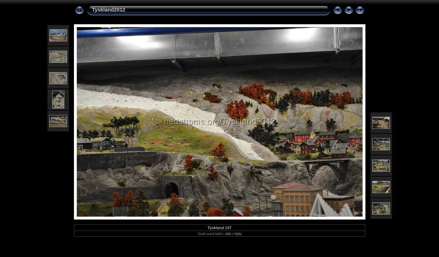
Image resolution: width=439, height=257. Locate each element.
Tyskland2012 (108, 9)
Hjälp (237, 234)
